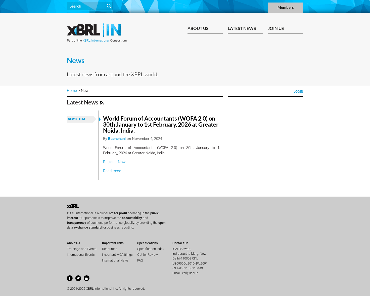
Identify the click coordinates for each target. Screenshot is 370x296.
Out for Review (147, 254)
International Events (81, 254)
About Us (198, 28)
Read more (112, 171)
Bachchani (117, 138)
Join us (276, 28)
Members (286, 7)
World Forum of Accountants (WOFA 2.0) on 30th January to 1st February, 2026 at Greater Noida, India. (160, 124)
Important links (113, 243)
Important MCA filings (117, 254)
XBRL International (96, 40)
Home (72, 90)
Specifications (147, 243)
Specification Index (150, 249)
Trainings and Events (82, 249)
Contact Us (180, 243)
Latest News (242, 28)
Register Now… (115, 162)
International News (115, 260)
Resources (109, 249)
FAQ (140, 260)
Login (298, 91)
